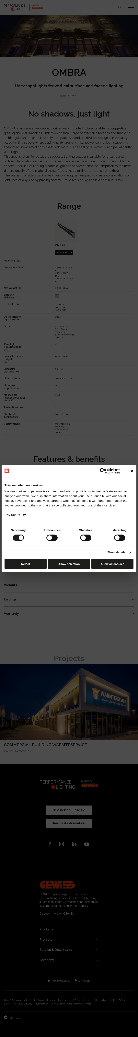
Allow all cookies (112, 564)
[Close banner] (132, 470)
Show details (116, 552)
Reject (25, 564)
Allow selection (69, 564)
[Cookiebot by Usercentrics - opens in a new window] (103, 471)
